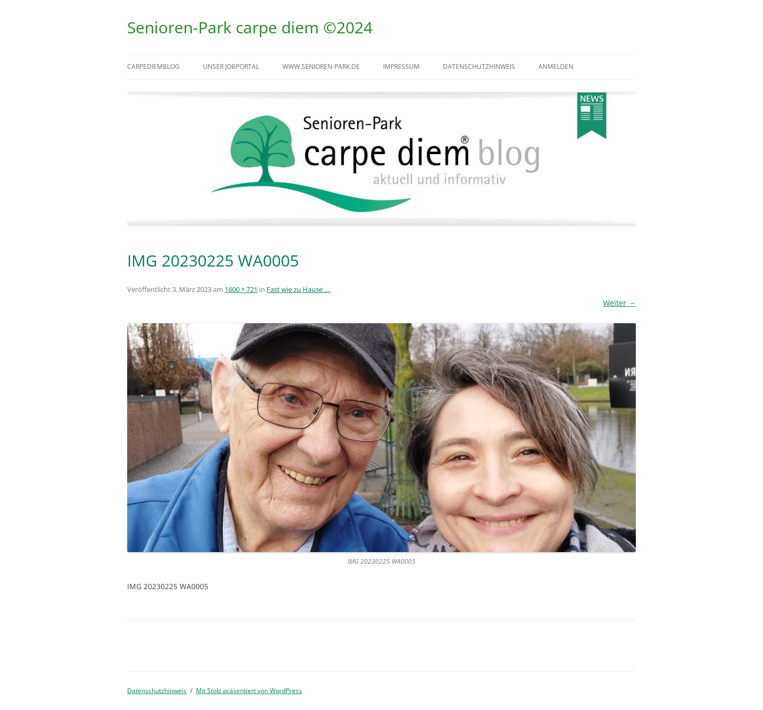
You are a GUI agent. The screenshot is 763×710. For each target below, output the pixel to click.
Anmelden (555, 66)
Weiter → (619, 303)
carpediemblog (153, 66)
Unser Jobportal (231, 66)
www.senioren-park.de (321, 66)
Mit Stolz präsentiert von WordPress (249, 690)
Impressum (401, 66)
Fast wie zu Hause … (298, 289)
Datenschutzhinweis (479, 66)
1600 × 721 (241, 289)
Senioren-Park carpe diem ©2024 (249, 27)
